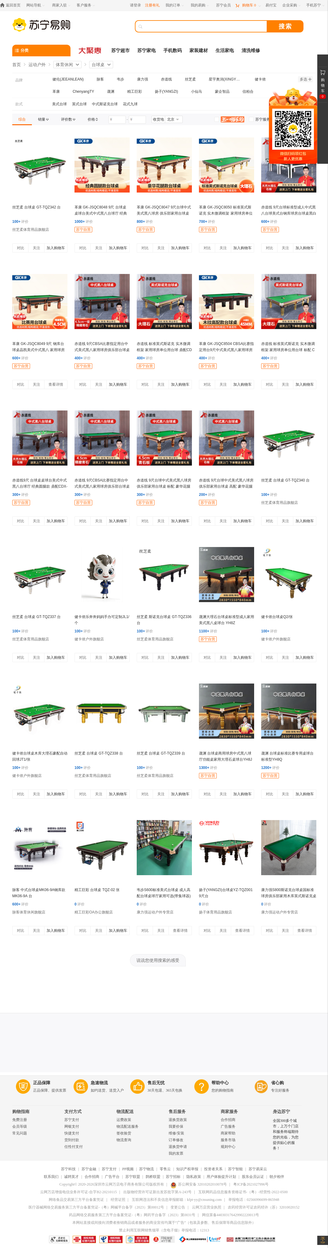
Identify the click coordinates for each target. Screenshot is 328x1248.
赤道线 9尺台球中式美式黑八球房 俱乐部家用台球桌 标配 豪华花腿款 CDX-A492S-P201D (164, 486)
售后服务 (177, 1111)
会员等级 (19, 1126)
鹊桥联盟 (153, 1177)
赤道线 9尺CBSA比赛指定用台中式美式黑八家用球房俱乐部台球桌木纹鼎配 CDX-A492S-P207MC (102, 486)
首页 (16, 64)
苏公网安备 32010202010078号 (198, 1184)
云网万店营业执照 (206, 1207)
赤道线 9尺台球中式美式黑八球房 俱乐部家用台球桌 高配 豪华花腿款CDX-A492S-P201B (226, 486)
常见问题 (19, 1133)
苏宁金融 (89, 1169)
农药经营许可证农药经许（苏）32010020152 (263, 1207)
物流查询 (123, 1140)
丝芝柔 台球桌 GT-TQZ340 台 (285, 480)
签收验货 (123, 1133)
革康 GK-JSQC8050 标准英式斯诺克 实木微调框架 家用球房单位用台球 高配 (226, 213)
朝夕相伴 (276, 1177)
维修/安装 (176, 1133)
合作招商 (228, 1120)
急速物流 (99, 1083)
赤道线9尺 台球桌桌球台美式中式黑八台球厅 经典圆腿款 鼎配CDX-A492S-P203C (39, 486)
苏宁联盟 (132, 1177)
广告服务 (228, 1126)
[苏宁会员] (223, 5)
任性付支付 (73, 1147)
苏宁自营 (83, 229)
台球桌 (98, 64)
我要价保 (176, 1126)
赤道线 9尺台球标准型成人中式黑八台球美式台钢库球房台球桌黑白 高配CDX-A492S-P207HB (288, 213)
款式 (19, 104)
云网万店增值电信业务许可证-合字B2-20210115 (78, 1192)
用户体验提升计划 (221, 1177)
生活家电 (224, 50)
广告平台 (112, 1177)
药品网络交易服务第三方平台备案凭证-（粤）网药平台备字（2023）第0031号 (132, 1215)
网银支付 (71, 1126)
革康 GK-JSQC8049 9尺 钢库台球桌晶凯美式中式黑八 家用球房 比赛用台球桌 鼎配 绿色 (38, 350)
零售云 (165, 1169)
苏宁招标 (173, 1177)
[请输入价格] (117, 120)
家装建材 (198, 50)
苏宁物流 (146, 1169)
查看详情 (55, 384)
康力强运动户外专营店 (155, 912)
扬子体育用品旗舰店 (215, 912)
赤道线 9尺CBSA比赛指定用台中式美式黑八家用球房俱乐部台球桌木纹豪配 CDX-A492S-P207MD (102, 350)
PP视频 (128, 1169)
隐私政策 (193, 1177)
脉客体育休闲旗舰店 (28, 912)
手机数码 (172, 50)
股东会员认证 (253, 1177)
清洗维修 (251, 50)
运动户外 (37, 64)
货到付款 (71, 1140)
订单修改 (176, 1140)
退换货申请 (178, 1147)
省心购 (277, 1083)
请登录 (135, 5)
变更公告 (177, 1207)
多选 (305, 79)
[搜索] (205, 26)
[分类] (41, 50)
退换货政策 (178, 1120)
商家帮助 (228, 1133)
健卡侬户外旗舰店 (89, 639)
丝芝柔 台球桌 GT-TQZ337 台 (36, 617)
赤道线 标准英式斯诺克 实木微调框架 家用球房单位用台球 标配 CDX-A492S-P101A (288, 350)
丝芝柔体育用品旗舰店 (30, 229)
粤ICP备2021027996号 (251, 1184)
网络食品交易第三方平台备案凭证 (76, 1199)
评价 (20, 221)
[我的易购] (200, 5)
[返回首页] (12, 5)
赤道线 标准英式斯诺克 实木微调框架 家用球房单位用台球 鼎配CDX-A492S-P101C (164, 350)
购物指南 (20, 1111)
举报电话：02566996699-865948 (253, 1199)
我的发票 (176, 1153)
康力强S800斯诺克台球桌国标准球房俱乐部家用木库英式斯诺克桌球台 (288, 896)
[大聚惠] (90, 50)
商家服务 (229, 1111)
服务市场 (228, 1140)
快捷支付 (71, 1133)
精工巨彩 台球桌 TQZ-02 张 (97, 890)
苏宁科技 (68, 1169)
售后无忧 (156, 1083)
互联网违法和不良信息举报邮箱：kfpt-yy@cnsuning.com (177, 1199)
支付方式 (73, 1111)
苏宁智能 (235, 1169)
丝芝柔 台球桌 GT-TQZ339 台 (161, 753)
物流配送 (125, 1111)
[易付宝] (271, 5)
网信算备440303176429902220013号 (230, 1215)
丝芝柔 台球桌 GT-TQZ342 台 (36, 207)
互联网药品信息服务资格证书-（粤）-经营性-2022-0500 (243, 1192)
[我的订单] (175, 5)
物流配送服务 (127, 1126)
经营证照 (118, 1199)
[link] (22, 119)
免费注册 (19, 1120)
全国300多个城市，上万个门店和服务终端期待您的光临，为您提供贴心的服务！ (286, 1134)
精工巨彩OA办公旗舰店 (93, 912)
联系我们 (51, 1177)
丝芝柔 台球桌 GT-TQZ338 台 (98, 753)
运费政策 (123, 1120)
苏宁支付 (71, 1120)
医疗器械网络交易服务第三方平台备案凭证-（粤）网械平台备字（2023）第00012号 (96, 1207)
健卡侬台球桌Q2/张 (277, 617)
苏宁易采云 (258, 1169)
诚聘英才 (71, 1177)
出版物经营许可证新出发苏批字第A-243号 (157, 1192)
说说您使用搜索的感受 (157, 960)
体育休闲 (64, 64)
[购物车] (248, 5)
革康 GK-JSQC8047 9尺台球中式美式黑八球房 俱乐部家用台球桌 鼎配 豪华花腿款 (164, 213)
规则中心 (228, 1147)
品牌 (19, 80)
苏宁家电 (146, 50)
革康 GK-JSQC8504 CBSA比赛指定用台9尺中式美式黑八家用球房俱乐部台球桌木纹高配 (226, 350)
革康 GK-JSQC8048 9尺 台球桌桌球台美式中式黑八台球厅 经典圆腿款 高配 (100, 213)
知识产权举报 (187, 1169)
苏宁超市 (120, 50)
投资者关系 (213, 1169)
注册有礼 (152, 5)
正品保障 (41, 1083)
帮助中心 (220, 1083)
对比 (20, 248)
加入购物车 (56, 248)
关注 (36, 248)
